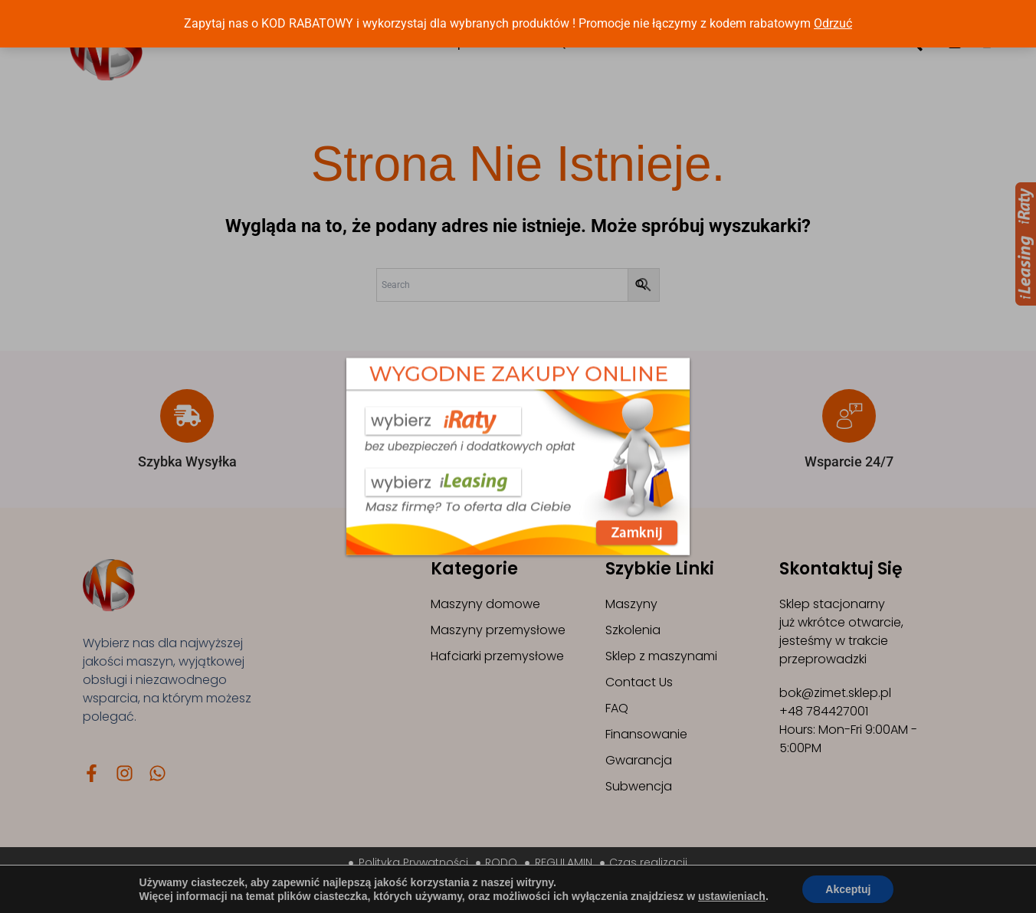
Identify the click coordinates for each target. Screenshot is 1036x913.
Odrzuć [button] (833, 23)
